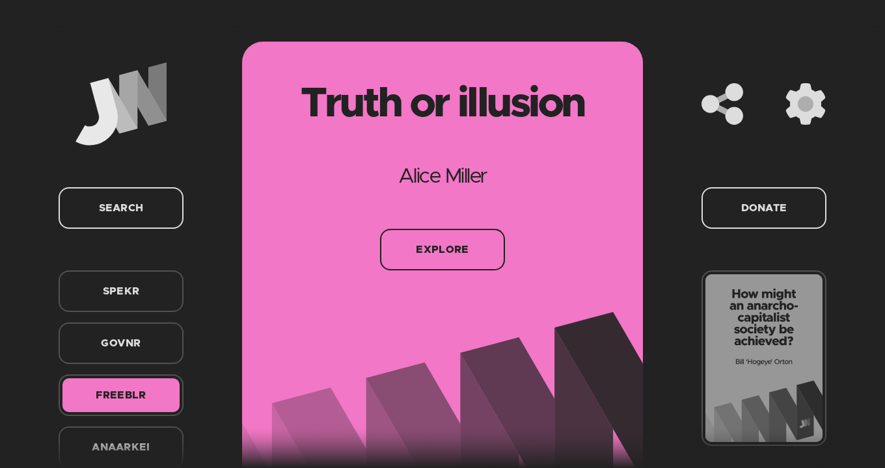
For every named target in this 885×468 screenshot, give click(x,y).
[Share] (722, 104)
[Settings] (805, 104)
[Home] (121, 104)
